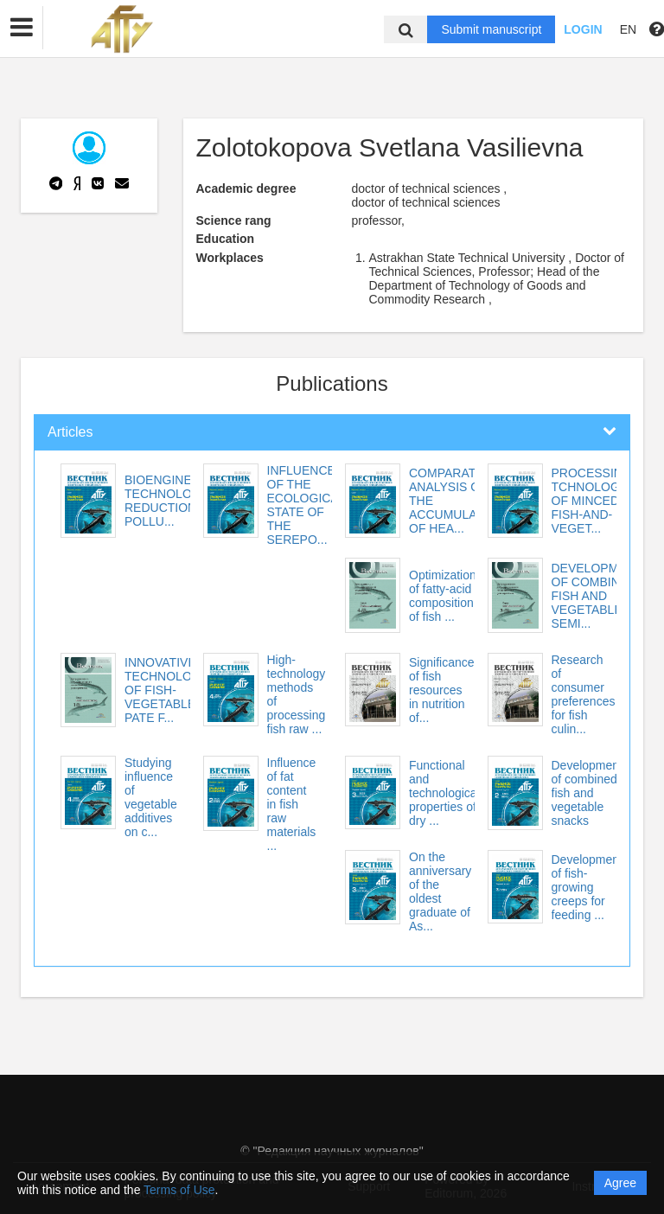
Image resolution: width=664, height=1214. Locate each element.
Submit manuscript (491, 29)
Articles (70, 432)
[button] (21, 27)
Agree (620, 1183)
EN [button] (628, 29)
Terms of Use (179, 1190)
